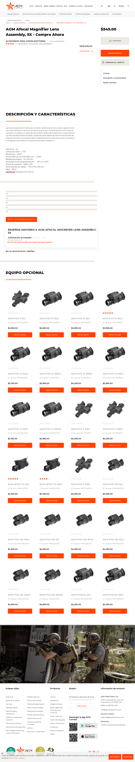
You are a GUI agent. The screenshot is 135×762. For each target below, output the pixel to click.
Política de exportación (35, 704)
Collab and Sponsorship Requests (113, 725)
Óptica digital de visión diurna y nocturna (39, 14)
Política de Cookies (34, 700)
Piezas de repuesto (57, 731)
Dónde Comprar (49, 6)
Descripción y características (114, 78)
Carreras (9, 704)
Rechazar (114, 757)
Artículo (106, 73)
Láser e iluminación (101, 14)
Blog (66, 6)
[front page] (24, 751)
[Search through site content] (122, 6)
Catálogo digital (12, 708)
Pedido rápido (20, 335)
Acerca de (38, 6)
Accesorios (116, 14)
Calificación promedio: (20, 238)
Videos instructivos (34, 718)
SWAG (52, 734)
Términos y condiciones (36, 732)
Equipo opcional (109, 83)
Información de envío (14, 723)
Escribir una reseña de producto (21, 219)
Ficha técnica (84, 51)
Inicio (31, 6)
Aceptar (128, 757)
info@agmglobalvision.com (111, 710)
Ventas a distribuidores (35, 715)
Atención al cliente (13, 700)
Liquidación (88, 6)
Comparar (117, 41)
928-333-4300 (113, 705)
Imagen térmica (13, 14)
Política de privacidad (35, 708)
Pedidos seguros (33, 697)
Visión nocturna (65, 14)
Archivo (30, 728)
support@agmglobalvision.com (112, 717)
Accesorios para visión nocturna (41, 23)
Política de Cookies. (17, 758)
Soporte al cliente (76, 6)
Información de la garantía (15, 727)
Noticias (59, 6)
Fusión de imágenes (82, 14)
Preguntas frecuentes (35, 711)
